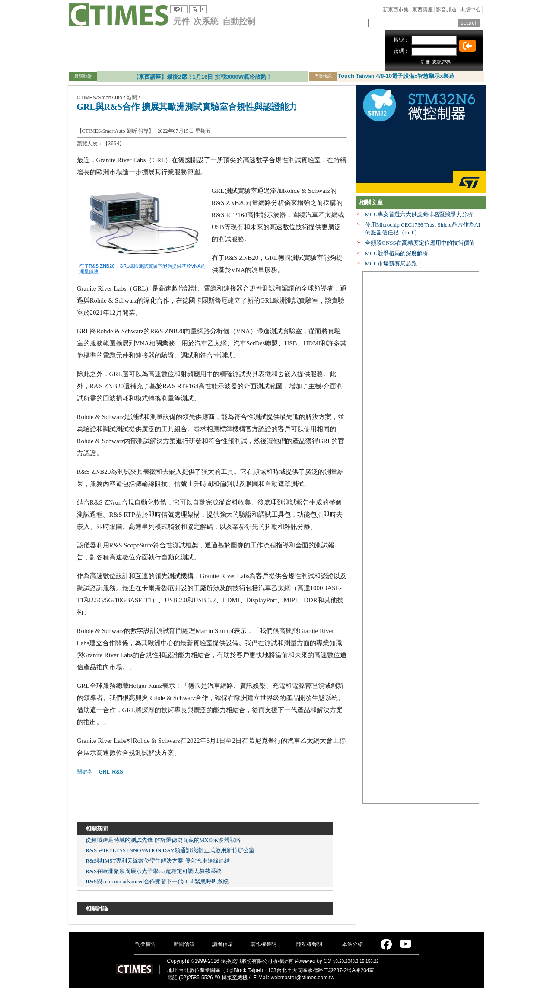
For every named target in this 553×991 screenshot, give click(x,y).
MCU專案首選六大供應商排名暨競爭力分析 (419, 214)
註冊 (425, 61)
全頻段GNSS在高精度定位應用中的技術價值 (420, 243)
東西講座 (422, 9)
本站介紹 (352, 944)
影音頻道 (446, 9)
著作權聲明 (263, 944)
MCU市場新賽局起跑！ (394, 263)
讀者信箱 (222, 944)
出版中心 (470, 9)
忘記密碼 (441, 61)
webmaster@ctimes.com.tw (302, 978)
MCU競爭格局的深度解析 (397, 253)
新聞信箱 (184, 944)
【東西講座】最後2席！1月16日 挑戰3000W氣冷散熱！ (202, 77)
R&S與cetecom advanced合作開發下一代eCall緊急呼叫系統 (157, 881)
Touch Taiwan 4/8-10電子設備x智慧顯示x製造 (396, 76)
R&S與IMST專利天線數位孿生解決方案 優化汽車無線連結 (157, 860)
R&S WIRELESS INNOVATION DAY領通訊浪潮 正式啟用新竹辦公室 (170, 850)
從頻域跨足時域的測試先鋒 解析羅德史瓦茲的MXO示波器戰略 (163, 840)
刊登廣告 (145, 944)
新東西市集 (396, 9)
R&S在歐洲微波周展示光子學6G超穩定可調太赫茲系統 (154, 871)
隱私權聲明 (309, 944)
